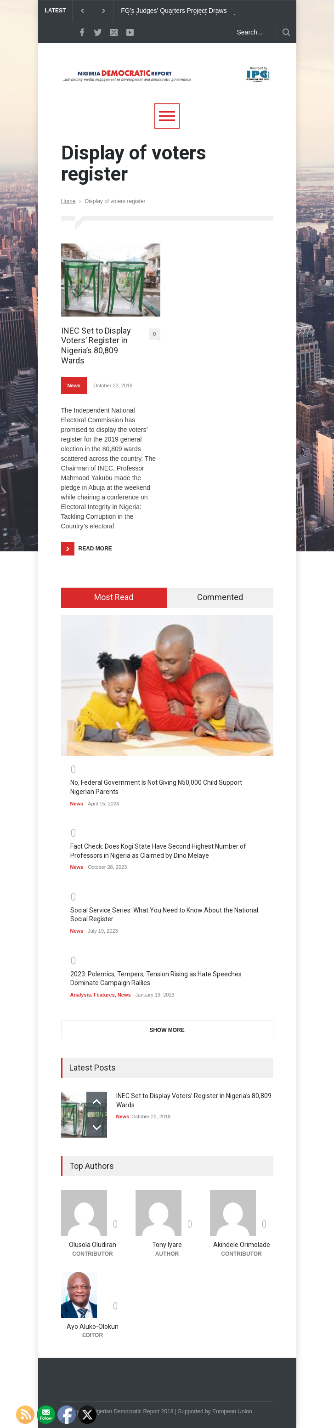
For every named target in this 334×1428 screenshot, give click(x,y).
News (74, 385)
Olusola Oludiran (92, 1244)
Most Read (113, 597)
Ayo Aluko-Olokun (93, 1326)
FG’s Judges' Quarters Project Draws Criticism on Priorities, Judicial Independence (185, 11)
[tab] (114, 598)
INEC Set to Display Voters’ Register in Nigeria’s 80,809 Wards (96, 345)
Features (104, 994)
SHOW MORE (167, 1030)
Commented (220, 597)
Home (68, 201)
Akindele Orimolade (241, 1244)
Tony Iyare (167, 1244)
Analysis (80, 994)
